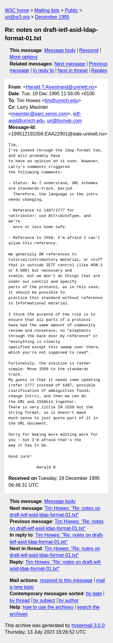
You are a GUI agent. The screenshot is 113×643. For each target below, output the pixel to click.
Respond (89, 50)
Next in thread (73, 70)
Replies (99, 70)
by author (68, 600)
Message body (60, 50)
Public (71, 10)
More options (24, 56)
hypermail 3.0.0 (87, 625)
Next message (70, 63)
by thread (20, 600)
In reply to (43, 70)
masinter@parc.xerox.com (39, 113)
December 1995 (52, 17)
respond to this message (66, 580)
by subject (44, 600)
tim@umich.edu (61, 100)
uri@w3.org (17, 17)
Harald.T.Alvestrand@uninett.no (60, 87)
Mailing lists (46, 10)
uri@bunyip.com (64, 120)
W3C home (17, 10)
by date (94, 593)
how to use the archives (48, 607)
